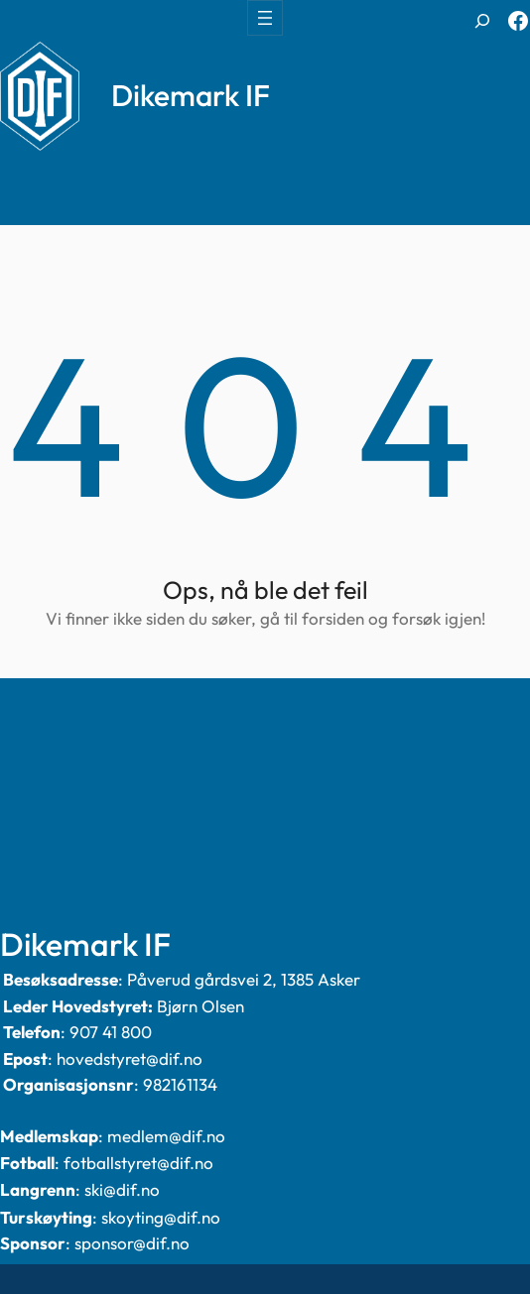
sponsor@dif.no (132, 1243)
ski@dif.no (122, 1189)
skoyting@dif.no (160, 1217)
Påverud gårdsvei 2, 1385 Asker (243, 979)
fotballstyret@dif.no (138, 1162)
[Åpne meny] (265, 18)
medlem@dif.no (166, 1135)
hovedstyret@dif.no (129, 1058)
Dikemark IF (190, 95)
